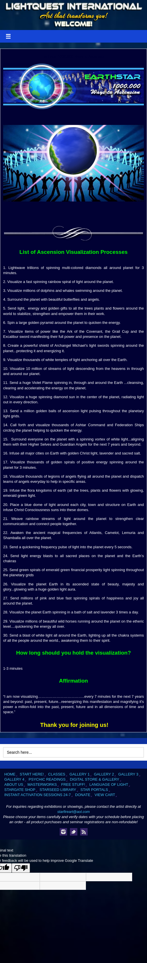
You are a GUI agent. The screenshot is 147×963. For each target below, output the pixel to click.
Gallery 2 (104, 774)
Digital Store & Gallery (94, 779)
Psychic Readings (47, 779)
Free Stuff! (73, 784)
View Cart (104, 795)
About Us (13, 784)
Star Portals (94, 789)
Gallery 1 (80, 774)
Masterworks (42, 784)
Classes (56, 774)
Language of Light (108, 784)
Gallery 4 (14, 779)
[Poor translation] (21, 868)
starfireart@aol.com (73, 812)
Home (9, 774)
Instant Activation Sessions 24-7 (37, 795)
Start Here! (32, 774)
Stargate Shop (19, 789)
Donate (82, 795)
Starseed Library (58, 789)
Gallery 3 (128, 774)
